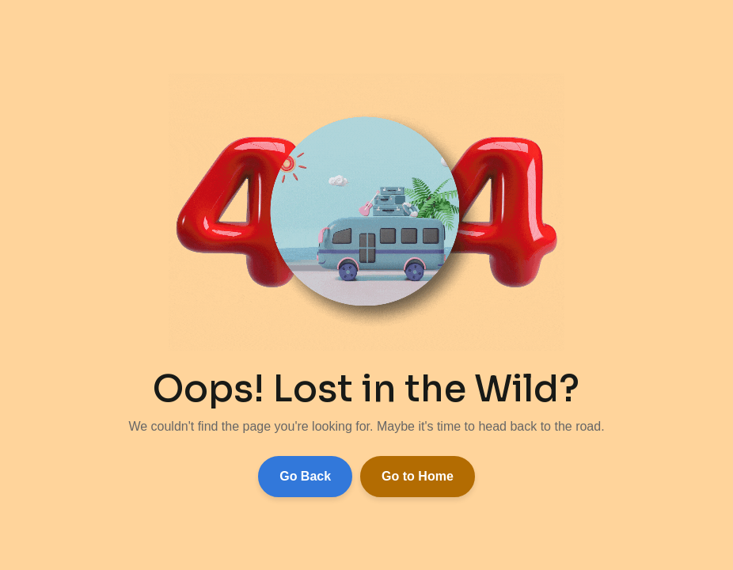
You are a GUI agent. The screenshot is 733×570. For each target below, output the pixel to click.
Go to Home (418, 476)
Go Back (305, 476)
